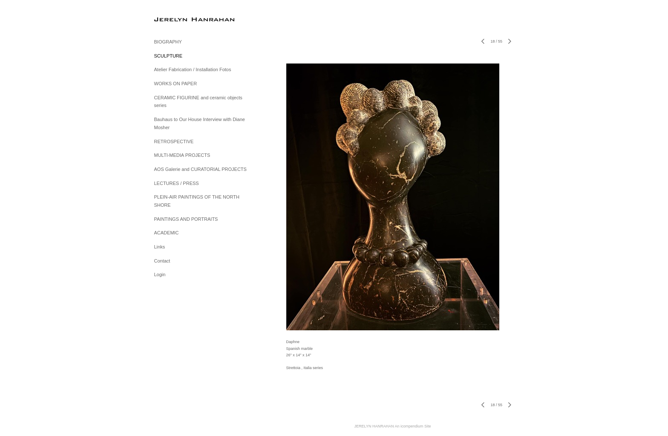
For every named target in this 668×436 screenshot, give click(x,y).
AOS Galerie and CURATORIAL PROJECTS (200, 169)
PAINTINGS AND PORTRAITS (186, 219)
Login (160, 274)
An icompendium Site (412, 426)
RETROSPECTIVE (174, 141)
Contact (162, 260)
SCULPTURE (168, 55)
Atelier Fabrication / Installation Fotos (192, 69)
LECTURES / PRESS (176, 183)
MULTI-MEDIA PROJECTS (182, 155)
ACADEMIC (166, 232)
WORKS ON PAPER (175, 83)
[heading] (175, 19)
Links (159, 246)
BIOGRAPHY (168, 41)
